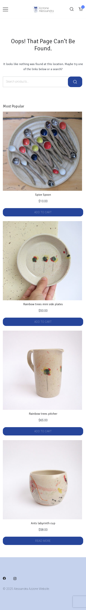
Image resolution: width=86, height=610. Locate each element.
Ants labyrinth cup (43, 523)
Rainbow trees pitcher (43, 414)
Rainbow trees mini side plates (43, 304)
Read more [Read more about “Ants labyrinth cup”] (43, 540)
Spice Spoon (43, 195)
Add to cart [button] (43, 212)
